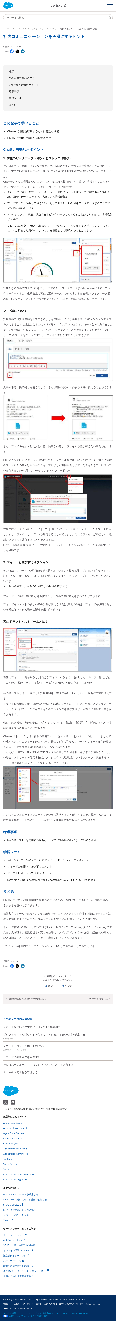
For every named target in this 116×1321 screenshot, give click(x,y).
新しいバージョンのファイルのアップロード (33, 860)
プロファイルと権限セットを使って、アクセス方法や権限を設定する (44, 1034)
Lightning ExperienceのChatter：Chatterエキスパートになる (44, 880)
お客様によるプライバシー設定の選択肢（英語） (26, 1316)
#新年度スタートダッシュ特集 (14, 1050)
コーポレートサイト (13, 1235)
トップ (6, 28)
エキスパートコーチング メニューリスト (24, 1270)
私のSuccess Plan (12, 1240)
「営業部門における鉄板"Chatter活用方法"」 (27, 998)
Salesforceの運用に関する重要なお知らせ (25, 1199)
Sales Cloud (18, 28)
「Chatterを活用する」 (98, 998)
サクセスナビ (58, 5)
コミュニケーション (37, 28)
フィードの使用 (16, 866)
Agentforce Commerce (15, 1153)
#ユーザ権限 (8, 1039)
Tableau (7, 1158)
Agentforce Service (13, 1133)
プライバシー (26, 1313)
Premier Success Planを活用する (20, 1194)
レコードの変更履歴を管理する (21, 1057)
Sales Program (11, 1164)
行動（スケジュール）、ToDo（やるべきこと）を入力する (38, 1064)
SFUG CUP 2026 (12, 1204)
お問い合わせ (62, 1313)
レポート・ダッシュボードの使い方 (24, 1046)
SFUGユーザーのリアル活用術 (19, 1245)
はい (49, 985)
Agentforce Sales (12, 1122)
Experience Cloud (13, 1138)
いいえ (67, 985)
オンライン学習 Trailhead (16, 1250)
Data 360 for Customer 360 (18, 1174)
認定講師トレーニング (14, 1255)
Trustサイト (9, 1220)
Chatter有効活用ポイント (24, 84)
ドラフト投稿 (15, 873)
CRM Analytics (11, 1143)
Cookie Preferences (79, 1313)
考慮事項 (14, 91)
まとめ (13, 104)
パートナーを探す (12, 1260)
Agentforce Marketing (15, 1148)
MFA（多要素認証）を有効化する (20, 1209)
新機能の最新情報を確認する (18, 1265)
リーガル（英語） (10, 1313)
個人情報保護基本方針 (44, 1313)
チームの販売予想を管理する (20, 1072)
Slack (6, 1169)
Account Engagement (15, 1128)
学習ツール (15, 98)
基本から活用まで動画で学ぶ (18, 1276)
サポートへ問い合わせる (16, 1214)
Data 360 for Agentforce (16, 1179)
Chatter (53, 28)
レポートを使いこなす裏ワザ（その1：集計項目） (33, 1027)
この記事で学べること (22, 78)
